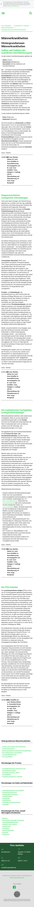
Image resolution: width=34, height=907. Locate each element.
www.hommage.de (8, 503)
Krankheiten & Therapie (21, 26)
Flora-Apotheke (6, 26)
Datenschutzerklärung (13, 6)
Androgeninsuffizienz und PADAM (13, 790)
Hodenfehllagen (7, 796)
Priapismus (5, 834)
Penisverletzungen (8, 830)
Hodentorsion (6, 800)
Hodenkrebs (6, 798)
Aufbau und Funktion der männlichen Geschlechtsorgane (16, 51)
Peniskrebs (5, 828)
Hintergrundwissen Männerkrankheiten (13, 30)
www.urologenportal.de (10, 501)
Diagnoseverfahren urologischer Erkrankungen (14, 196)
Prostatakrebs (6, 774)
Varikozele (5, 804)
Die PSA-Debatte (9, 587)
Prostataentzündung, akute (10, 772)
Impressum (6, 875)
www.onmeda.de (8, 507)
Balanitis (5, 818)
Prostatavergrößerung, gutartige (12, 776)
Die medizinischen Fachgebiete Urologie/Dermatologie (16, 411)
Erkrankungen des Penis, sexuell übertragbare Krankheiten (13, 812)
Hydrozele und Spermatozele (11, 802)
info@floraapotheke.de (8, 867)
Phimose (5, 832)
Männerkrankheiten (7, 28)
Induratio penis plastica (9, 824)
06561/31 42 (5, 861)
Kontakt (13, 875)
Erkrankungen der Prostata (11, 763)
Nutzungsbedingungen (17, 877)
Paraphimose (6, 826)
